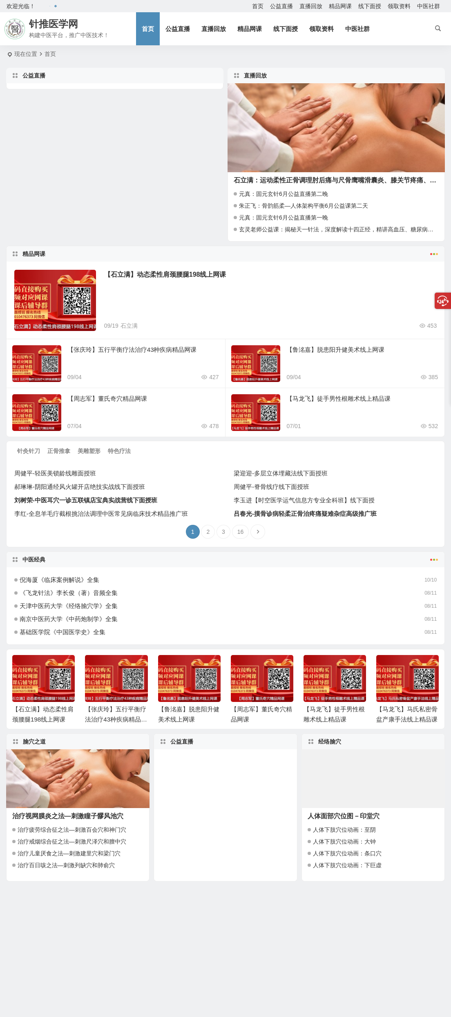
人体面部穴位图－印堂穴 (344, 816)
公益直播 (281, 6)
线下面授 (369, 6)
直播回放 (310, 6)
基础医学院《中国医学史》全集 (62, 631)
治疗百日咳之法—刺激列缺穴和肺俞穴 (66, 865)
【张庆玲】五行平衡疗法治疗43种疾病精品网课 (132, 349)
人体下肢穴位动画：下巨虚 (347, 865)
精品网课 (340, 6)
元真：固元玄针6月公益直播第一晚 (283, 217)
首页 (257, 6)
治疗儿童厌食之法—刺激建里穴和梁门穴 (69, 853)
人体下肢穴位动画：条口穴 (347, 853)
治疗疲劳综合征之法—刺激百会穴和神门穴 (72, 829)
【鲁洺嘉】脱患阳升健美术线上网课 (335, 349)
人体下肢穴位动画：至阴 (344, 829)
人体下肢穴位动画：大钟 (344, 841)
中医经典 (226, 559)
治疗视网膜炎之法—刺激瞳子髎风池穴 (67, 816)
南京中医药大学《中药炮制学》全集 (69, 618)
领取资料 (399, 6)
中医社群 (428, 6)
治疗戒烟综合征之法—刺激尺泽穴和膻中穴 (72, 841)
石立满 (129, 325)
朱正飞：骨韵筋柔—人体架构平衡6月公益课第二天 (303, 205)
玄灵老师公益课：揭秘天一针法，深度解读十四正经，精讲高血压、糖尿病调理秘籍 (345, 229)
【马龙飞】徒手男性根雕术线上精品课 (338, 398)
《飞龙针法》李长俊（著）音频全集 (69, 592)
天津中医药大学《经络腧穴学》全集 (69, 605)
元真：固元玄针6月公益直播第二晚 (283, 194)
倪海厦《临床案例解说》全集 (59, 579)
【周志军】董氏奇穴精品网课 (107, 398)
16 (240, 531)
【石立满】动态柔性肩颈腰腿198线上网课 (165, 274)
